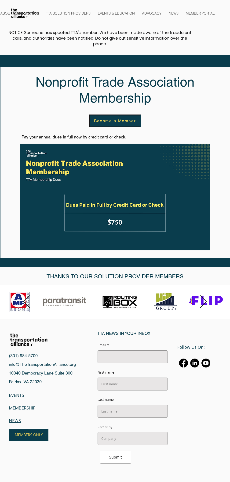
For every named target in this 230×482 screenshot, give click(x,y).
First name (106, 372)
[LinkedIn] (194, 363)
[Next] (203, 302)
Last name (106, 399)
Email (102, 345)
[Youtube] (205, 363)
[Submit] (115, 457)
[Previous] (26, 302)
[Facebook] (183, 363)
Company (105, 426)
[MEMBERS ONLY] (29, 434)
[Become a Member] (115, 121)
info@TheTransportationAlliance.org (42, 364)
